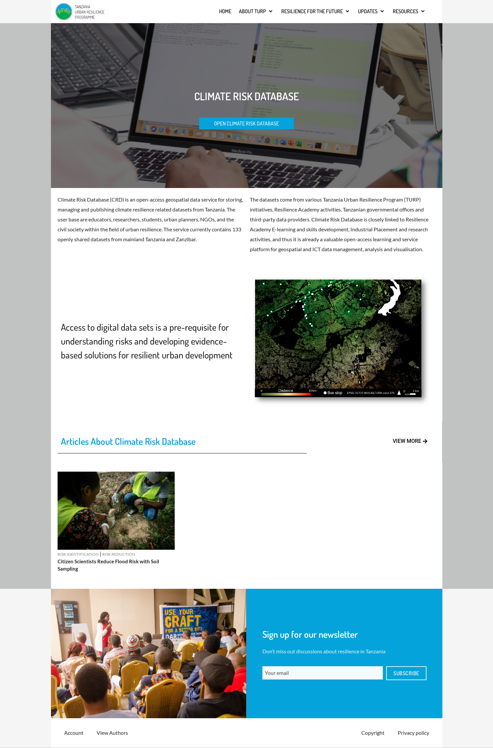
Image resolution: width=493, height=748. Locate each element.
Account (73, 733)
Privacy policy (413, 733)
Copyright (372, 733)
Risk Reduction (118, 554)
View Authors (112, 733)
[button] (256, 11)
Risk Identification (78, 554)
